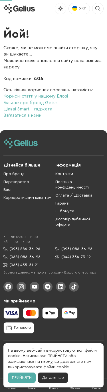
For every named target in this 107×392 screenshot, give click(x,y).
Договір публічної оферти (72, 222)
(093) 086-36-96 (73, 249)
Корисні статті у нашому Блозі (35, 96)
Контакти (64, 174)
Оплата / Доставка (73, 195)
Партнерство (16, 182)
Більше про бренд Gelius (30, 102)
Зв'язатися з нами (22, 115)
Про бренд (14, 174)
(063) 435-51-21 (21, 265)
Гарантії (62, 203)
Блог (7, 190)
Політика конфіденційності (72, 185)
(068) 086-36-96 (22, 257)
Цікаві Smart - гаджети (27, 109)
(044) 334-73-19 (73, 257)
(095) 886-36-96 (21, 249)
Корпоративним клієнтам (27, 198)
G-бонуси (64, 211)
